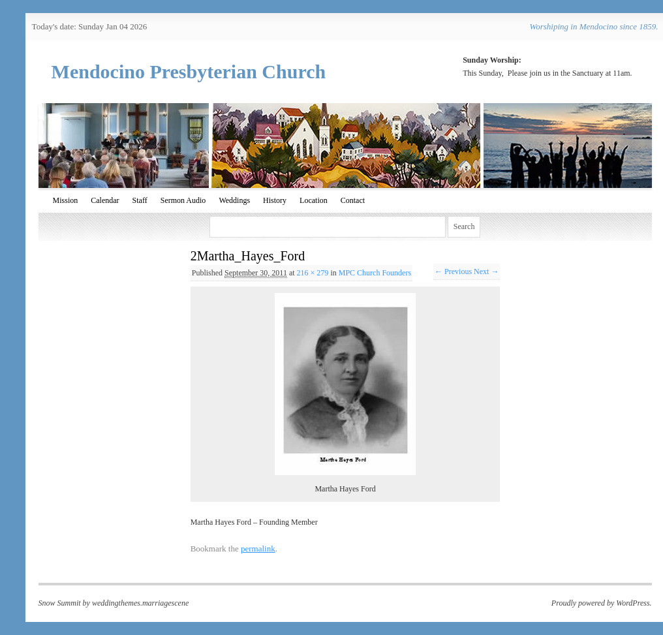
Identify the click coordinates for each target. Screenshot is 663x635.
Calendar (105, 200)
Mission (65, 200)
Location (314, 200)
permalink (258, 548)
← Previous (453, 271)
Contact (353, 200)
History (274, 200)
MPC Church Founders (375, 272)
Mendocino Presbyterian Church (189, 71)
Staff (139, 200)
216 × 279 (313, 272)
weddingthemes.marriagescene (140, 603)
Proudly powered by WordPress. (601, 603)
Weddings (234, 200)
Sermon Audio (183, 200)
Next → (486, 271)
